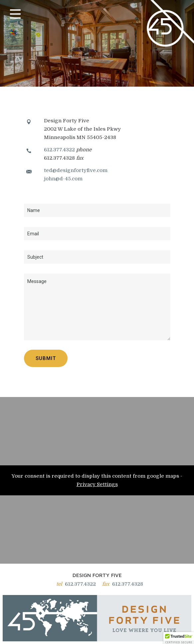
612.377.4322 (59, 150)
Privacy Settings (97, 484)
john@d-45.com (63, 179)
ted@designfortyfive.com (75, 170)
